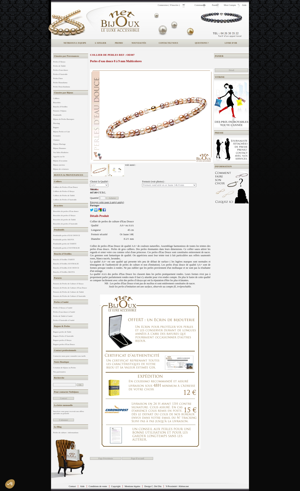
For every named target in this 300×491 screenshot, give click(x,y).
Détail (231, 70)
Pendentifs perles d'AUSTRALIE (66, 248)
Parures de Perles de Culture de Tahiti (68, 292)
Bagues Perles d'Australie (63, 336)
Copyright (116, 486)
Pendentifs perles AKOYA (63, 240)
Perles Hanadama (60, 83)
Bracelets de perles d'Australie (65, 224)
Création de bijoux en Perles (64, 368)
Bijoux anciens (59, 165)
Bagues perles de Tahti (62, 332)
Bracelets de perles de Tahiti (64, 220)
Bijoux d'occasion (60, 161)
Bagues (56, 127)
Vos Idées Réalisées (60, 152)
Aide (82, 486)
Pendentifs (57, 115)
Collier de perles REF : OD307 (112, 54)
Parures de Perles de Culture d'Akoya (68, 284)
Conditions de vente (98, 486)
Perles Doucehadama (61, 87)
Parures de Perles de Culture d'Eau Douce (70, 288)
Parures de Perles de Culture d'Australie (69, 296)
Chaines (56, 140)
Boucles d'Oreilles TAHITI (64, 259)
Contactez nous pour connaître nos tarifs (69, 356)
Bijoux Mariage (59, 144)
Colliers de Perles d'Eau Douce (65, 187)
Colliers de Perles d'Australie (64, 200)
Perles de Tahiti (59, 66)
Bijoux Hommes (59, 148)
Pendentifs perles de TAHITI (64, 244)
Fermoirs (56, 136)
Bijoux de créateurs (61, 169)
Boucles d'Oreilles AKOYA (64, 272)
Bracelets (56, 102)
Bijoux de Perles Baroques (63, 119)
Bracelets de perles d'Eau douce (66, 211)
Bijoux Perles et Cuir (61, 132)
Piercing (56, 123)
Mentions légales (132, 486)
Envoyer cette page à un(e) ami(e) (107, 202)
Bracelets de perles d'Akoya (64, 215)
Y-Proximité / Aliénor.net (177, 486)
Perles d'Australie (60, 74)
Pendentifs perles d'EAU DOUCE (66, 235)
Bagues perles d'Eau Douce (64, 344)
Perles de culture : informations (65, 433)
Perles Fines (58, 78)
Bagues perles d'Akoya (62, 340)
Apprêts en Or (59, 157)
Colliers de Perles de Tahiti (64, 195)
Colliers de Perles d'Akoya (63, 191)
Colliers (56, 98)
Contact (72, 486)
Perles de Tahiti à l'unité (62, 316)
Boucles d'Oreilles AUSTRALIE (66, 264)
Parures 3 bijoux (59, 111)
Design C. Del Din (152, 486)
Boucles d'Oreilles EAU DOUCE (66, 268)
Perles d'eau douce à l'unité (64, 312)
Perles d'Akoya (59, 62)
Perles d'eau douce (60, 70)
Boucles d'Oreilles (60, 107)
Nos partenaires (59, 372)
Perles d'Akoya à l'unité (62, 308)
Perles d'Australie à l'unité (63, 320)
